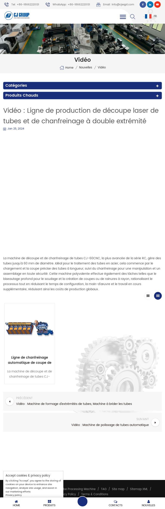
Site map (118, 489)
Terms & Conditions (94, 494)
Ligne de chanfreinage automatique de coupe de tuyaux (29, 360)
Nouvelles (85, 68)
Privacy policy (14, 495)
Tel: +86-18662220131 (21, 5)
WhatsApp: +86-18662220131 (68, 5)
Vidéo (102, 68)
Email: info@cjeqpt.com (115, 5)
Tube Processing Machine (78, 489)
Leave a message (82, 501)
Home (66, 67)
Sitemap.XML (139, 489)
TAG (104, 489)
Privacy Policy (66, 494)
